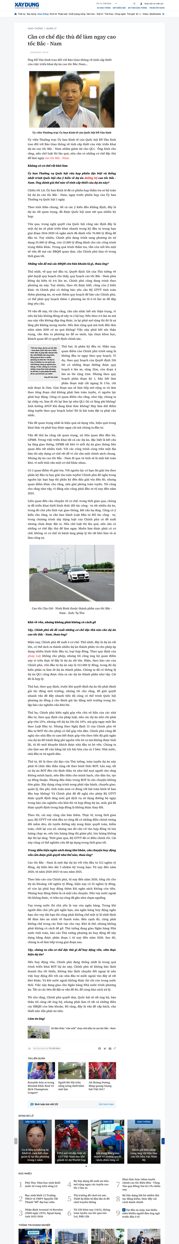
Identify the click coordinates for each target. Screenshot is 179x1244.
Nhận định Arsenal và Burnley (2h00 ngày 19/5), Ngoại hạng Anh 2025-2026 (44, 1213)
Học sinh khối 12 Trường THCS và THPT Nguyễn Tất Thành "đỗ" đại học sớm (41, 1199)
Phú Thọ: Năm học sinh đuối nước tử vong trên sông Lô (42, 1184)
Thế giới (131, 14)
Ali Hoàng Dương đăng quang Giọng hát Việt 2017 (100, 1086)
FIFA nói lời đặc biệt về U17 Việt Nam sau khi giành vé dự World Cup (71, 1156)
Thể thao (108, 14)
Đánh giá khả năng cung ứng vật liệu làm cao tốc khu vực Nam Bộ (143, 1155)
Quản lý (51, 28)
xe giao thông (104, 8)
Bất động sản (119, 8)
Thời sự (21, 14)
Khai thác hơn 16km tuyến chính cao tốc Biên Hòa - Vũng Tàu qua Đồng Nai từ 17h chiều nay (141, 1184)
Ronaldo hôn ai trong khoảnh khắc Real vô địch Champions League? (41, 1087)
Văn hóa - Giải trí (94, 14)
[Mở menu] (163, 14)
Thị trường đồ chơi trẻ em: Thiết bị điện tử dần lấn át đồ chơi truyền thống (91, 1199)
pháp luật (34, 656)
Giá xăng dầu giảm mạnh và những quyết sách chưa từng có (107, 1156)
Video (145, 14)
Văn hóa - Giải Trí (35, 1121)
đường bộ (90, 178)
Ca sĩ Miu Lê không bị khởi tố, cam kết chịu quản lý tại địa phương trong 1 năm (35, 1155)
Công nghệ (120, 14)
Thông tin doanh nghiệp (34, 1225)
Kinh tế (53, 14)
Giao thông (42, 14)
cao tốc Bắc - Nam (57, 158)
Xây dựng (31, 14)
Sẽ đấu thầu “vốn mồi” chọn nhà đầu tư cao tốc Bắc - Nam (83, 1028)
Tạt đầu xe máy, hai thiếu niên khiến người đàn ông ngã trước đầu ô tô (141, 1213)
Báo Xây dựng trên (46, 1048)
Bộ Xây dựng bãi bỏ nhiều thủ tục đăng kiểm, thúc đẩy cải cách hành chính (140, 1199)
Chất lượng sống (77, 14)
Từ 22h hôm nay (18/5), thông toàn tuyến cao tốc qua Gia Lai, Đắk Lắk (92, 1213)
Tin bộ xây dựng (157, 8)
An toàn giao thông (137, 8)
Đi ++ (138, 14)
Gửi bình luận (106, 1104)
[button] (86, 1166)
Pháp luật (62, 14)
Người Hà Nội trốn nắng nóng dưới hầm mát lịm (71, 1086)
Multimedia (155, 14)
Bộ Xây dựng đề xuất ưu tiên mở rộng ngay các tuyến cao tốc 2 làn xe (91, 1184)
